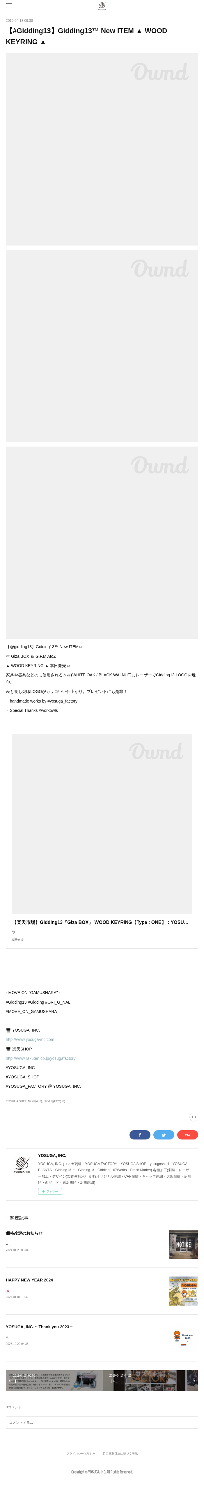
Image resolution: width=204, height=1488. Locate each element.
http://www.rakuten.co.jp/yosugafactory (41, 1064)
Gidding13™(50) (54, 1107)
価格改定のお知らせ (24, 1239)
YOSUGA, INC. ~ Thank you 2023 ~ (39, 1333)
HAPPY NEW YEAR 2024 (29, 1286)
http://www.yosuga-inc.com (30, 1045)
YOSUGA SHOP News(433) (24, 1107)
